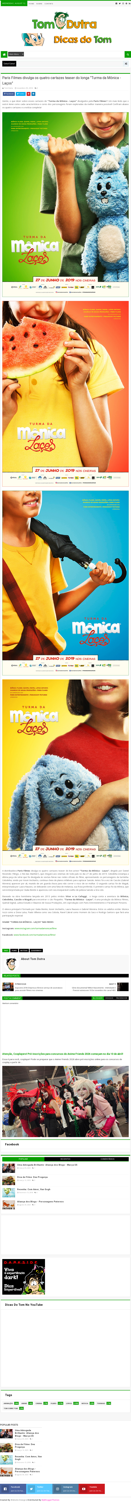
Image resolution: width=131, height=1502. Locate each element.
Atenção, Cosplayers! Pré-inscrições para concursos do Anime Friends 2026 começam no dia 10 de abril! (62, 1054)
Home (31, 4)
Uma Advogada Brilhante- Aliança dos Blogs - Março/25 (47, 1165)
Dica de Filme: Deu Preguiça (32, 1177)
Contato (49, 4)
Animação (8, 1403)
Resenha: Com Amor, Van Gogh (33, 1189)
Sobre (39, 4)
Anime (24, 1403)
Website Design (18, 1500)
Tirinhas (101, 1403)
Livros (69, 1403)
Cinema (39, 1403)
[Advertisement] (23, 1234)
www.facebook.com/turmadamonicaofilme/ (35, 934)
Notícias (23, 951)
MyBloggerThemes (50, 1500)
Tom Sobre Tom (11, 1408)
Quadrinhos (36, 951)
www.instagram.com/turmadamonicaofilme (36, 928)
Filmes (14, 951)
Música (85, 1403)
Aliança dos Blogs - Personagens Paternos (40, 1201)
